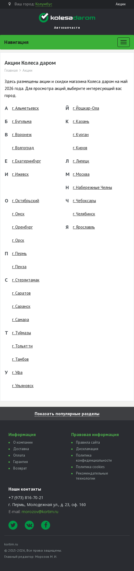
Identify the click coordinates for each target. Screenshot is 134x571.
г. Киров (80, 147)
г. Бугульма (22, 121)
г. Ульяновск (23, 385)
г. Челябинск (84, 213)
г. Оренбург (22, 227)
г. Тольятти (22, 346)
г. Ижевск (20, 174)
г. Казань (81, 121)
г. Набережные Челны (92, 187)
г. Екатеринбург (26, 161)
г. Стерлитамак (25, 280)
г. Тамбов (20, 359)
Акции (121, 4)
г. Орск (18, 240)
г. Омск (18, 213)
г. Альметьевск (25, 108)
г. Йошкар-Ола (86, 108)
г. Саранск (21, 306)
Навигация (16, 42)
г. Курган (81, 134)
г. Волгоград (23, 147)
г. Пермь (19, 253)
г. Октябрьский (25, 200)
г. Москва (81, 174)
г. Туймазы (21, 332)
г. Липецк (81, 161)
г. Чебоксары (84, 200)
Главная (11, 70)
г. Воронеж (22, 134)
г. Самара (20, 319)
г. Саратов (21, 293)
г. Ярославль (84, 227)
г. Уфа (17, 372)
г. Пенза (19, 266)
